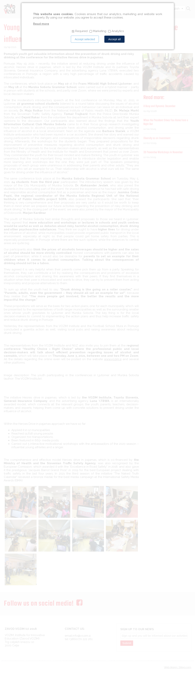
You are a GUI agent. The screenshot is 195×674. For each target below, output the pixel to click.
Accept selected (85, 39)
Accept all (114, 39)
